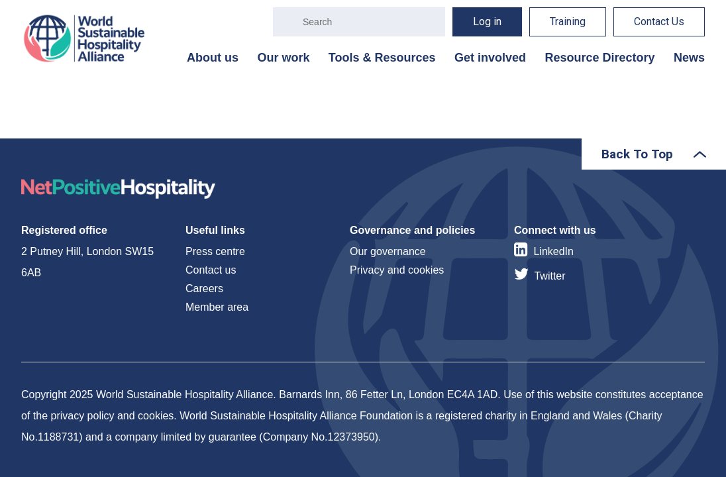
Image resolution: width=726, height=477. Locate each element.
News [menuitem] (689, 57)
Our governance (388, 251)
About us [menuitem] (212, 57)
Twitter (549, 276)
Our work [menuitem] (283, 57)
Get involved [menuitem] (490, 57)
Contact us (210, 270)
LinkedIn (553, 251)
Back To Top (637, 154)
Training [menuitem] (568, 21)
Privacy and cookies (397, 270)
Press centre (215, 251)
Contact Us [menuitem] (659, 21)
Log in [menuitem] (487, 21)
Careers (204, 288)
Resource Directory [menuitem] (599, 57)
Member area (216, 307)
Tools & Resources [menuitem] (382, 57)
